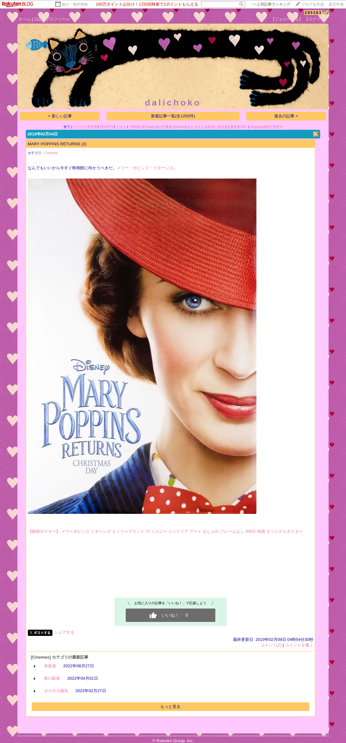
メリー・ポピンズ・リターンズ (145, 167)
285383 (313, 12)
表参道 (50, 666)
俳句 (279, 127)
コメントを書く (299, 645)
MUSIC (241, 127)
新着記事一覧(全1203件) (173, 116)
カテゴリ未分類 (85, 127)
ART (269, 127)
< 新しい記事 (60, 116)
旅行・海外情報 (75, 4)
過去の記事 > (286, 116)
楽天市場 (336, 4)
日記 (38, 19)
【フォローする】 (287, 19)
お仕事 (164, 127)
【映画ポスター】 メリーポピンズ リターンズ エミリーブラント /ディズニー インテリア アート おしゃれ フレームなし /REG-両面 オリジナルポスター (165, 531)
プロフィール (57, 19)
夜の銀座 (52, 678)
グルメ (121, 127)
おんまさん (195, 127)
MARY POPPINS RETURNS (54, 144)
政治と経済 (215, 127)
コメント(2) (271, 645)
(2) (84, 144)
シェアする (64, 632)
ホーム (25, 19)
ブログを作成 (313, 4)
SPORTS (106, 127)
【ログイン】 (316, 19)
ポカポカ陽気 (56, 690)
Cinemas (178, 127)
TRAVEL (135, 127)
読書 (230, 127)
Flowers (150, 127)
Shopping (257, 127)
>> (271, 4)
